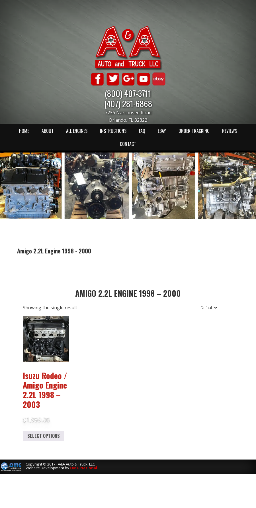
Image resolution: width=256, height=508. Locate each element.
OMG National (83, 467)
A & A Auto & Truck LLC (128, 47)
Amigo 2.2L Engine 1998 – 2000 (128, 293)
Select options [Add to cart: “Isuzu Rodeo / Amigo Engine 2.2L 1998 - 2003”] (43, 435)
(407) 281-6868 (128, 103)
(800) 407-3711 (128, 93)
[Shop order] (208, 307)
